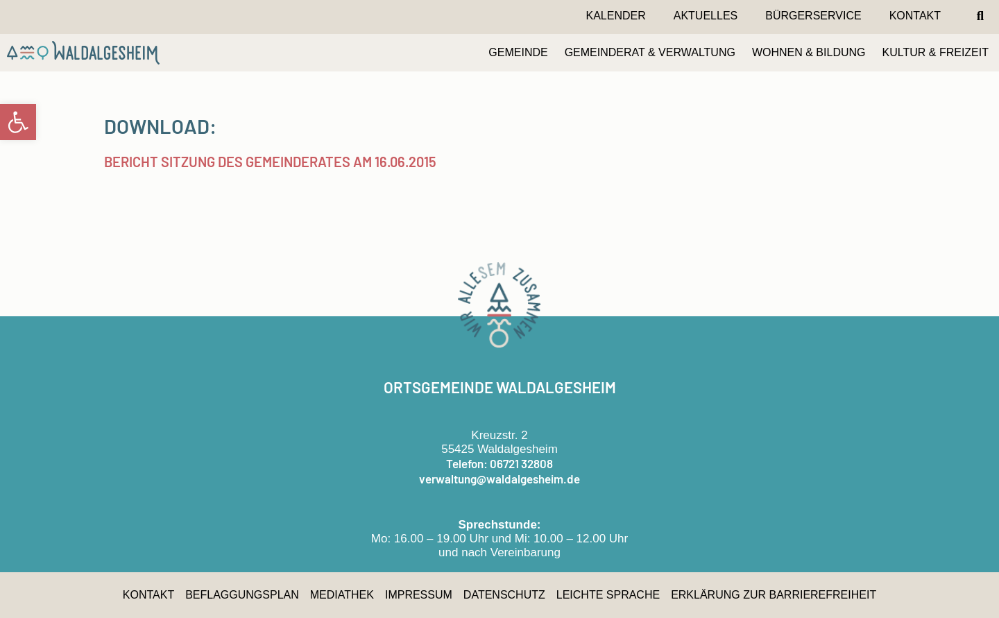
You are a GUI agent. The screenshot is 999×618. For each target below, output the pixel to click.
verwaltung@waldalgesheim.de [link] (499, 479)
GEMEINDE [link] (517, 52)
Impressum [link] (418, 595)
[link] (18, 122)
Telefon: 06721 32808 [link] (499, 463)
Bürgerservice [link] (813, 16)
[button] (980, 16)
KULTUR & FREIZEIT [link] (935, 52)
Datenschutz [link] (504, 595)
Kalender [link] (615, 16)
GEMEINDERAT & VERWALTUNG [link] (650, 52)
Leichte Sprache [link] (608, 595)
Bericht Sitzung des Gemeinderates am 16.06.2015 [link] (270, 161)
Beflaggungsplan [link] (242, 595)
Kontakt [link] (915, 16)
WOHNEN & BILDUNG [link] (809, 52)
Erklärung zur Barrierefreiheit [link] (773, 595)
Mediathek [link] (342, 595)
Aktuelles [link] (705, 16)
